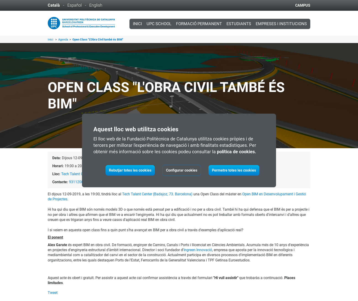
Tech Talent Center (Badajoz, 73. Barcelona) (157, 194)
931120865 (78, 182)
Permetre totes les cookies (234, 170)
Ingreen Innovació (198, 250)
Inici (137, 24)
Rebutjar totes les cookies (130, 170)
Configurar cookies (181, 170)
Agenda (63, 39)
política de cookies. (236, 151)
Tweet (53, 292)
